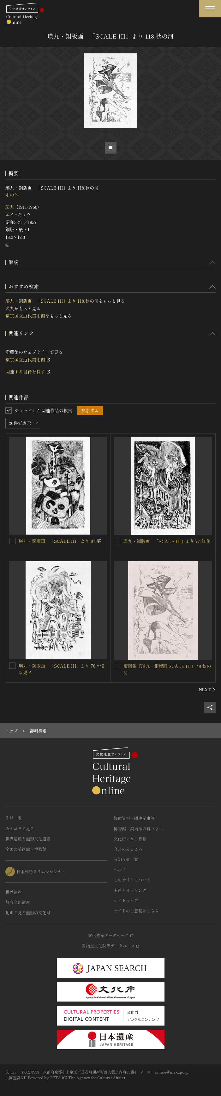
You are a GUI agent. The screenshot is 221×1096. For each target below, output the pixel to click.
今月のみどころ (128, 849)
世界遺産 (13, 892)
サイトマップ (126, 900)
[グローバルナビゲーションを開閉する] (210, 8)
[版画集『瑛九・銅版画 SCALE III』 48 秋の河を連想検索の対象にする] (117, 666)
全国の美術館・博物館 (25, 849)
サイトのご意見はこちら (136, 911)
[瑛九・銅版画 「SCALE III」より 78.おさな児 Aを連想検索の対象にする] (12, 666)
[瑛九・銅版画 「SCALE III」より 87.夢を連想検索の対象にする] (12, 541)
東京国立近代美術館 (25, 315)
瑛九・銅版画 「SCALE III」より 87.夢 (60, 541)
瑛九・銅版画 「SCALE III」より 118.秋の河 (52, 301)
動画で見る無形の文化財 (28, 913)
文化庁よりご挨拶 (130, 839)
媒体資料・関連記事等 (134, 818)
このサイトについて (132, 880)
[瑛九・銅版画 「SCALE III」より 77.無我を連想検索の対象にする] (117, 541)
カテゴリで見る (19, 829)
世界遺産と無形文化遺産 (28, 839)
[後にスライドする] (207, 689)
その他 (12, 195)
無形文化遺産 (17, 902)
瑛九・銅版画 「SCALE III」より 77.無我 (166, 541)
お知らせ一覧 (126, 859)
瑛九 (9, 207)
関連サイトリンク (130, 890)
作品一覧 (13, 818)
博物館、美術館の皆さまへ (138, 829)
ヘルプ (120, 870)
